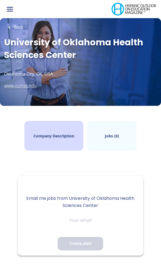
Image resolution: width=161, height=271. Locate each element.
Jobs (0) (112, 136)
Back (18, 27)
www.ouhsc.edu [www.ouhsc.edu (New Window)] (20, 86)
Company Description (53, 136)
